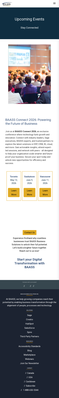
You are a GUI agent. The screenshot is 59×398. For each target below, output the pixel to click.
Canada (29, 373)
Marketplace (29, 355)
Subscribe (29, 386)
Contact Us (29, 232)
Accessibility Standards (29, 346)
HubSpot (29, 323)
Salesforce (29, 328)
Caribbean (29, 381)
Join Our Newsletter (29, 363)
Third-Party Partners (29, 336)
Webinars (29, 359)
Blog (29, 350)
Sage (29, 315)
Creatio (29, 319)
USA (29, 377)
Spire (29, 332)
